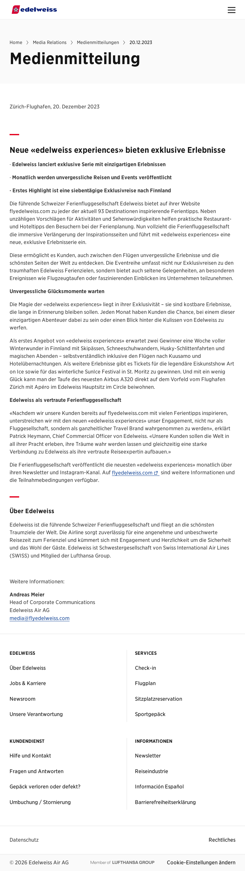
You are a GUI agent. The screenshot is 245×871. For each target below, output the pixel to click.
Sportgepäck (150, 714)
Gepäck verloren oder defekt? (45, 786)
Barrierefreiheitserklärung (165, 802)
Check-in (145, 668)
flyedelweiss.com (136, 473)
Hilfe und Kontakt (30, 755)
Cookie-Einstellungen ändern (201, 862)
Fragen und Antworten (36, 771)
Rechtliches (222, 840)
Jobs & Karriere (28, 683)
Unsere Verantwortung (36, 714)
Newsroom (22, 699)
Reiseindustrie (151, 771)
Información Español (159, 786)
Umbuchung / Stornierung (40, 802)
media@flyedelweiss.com (40, 618)
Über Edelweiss (28, 668)
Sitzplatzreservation (158, 699)
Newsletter (148, 755)
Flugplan (145, 683)
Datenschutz (24, 840)
